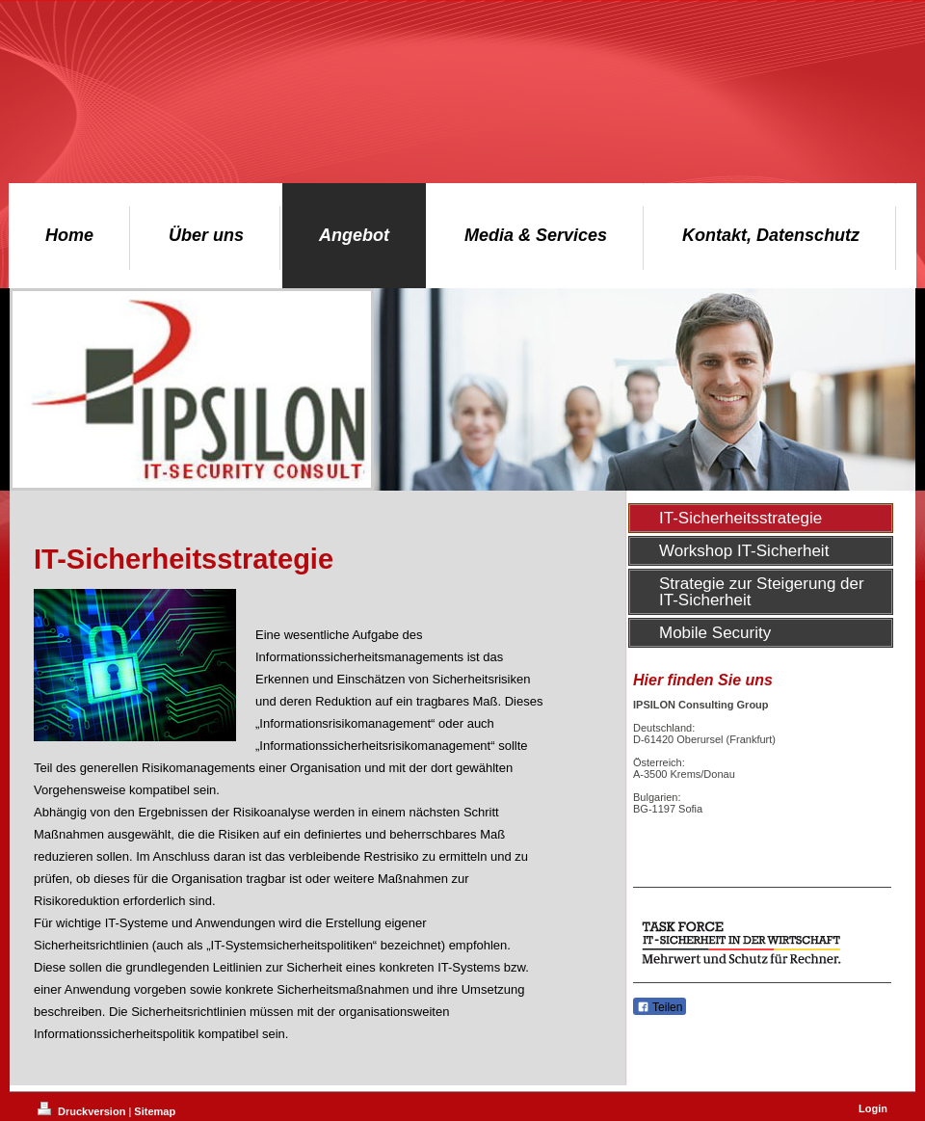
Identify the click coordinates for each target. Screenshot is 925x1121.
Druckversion (83, 1111)
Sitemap (154, 1111)
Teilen (659, 1007)
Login (873, 1108)
